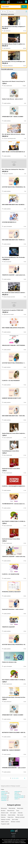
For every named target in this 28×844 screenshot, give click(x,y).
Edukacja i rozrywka (5, 819)
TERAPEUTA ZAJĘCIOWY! (8, 627)
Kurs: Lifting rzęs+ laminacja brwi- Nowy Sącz (13, 169)
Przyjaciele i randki (5, 824)
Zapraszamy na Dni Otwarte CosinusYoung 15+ (13, 81)
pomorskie (16, 794)
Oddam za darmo (5, 821)
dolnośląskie (3, 798)
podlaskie (3, 791)
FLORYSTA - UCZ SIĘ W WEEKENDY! (11, 380)
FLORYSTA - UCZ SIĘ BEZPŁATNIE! (10, 574)
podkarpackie (4, 797)
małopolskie (3, 800)
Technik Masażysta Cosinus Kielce (10, 451)
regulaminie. (23, 842)
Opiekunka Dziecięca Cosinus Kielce (11, 468)
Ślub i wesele (20, 815)
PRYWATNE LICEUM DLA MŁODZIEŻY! (11, 591)
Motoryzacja (4, 808)
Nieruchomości (10, 810)
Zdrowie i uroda (4, 812)
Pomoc (13, 836)
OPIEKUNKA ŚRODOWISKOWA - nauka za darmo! (14, 767)
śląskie (15, 793)
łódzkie (2, 794)
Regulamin (13, 833)
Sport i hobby (15, 819)
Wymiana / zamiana (15, 821)
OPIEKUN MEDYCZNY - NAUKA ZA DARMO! (12, 116)
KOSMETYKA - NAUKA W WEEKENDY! (11, 750)
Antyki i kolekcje (11, 815)
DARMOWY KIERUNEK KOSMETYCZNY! (11, 398)
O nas (13, 835)
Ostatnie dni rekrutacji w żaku (9, 662)
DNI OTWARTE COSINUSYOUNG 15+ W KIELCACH (14, 521)
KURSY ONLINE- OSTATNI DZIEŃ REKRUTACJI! (13, 151)
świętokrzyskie (4, 793)
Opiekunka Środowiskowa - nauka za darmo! (12, 609)
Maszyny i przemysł (19, 817)
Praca (17, 810)
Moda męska (20, 808)
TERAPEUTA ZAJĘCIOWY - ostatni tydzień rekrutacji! (15, 275)
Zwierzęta (20, 812)
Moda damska (12, 808)
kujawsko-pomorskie (19, 797)
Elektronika (3, 815)
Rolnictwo (3, 817)
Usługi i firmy (10, 817)
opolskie (16, 798)
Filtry (4, 11)
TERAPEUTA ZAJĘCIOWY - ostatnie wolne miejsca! (14, 556)
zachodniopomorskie (19, 795)
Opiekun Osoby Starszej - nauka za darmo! (12, 99)
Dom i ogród (13, 812)
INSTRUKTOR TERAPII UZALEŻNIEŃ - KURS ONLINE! (15, 732)
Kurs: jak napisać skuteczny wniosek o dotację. (13, 134)
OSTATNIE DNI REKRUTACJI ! (9, 222)
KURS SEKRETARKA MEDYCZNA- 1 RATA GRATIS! (14, 415)
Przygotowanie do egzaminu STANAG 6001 (12, 310)
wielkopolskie (17, 791)
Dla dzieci (3, 810)
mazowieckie (4, 795)
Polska (2, 789)
